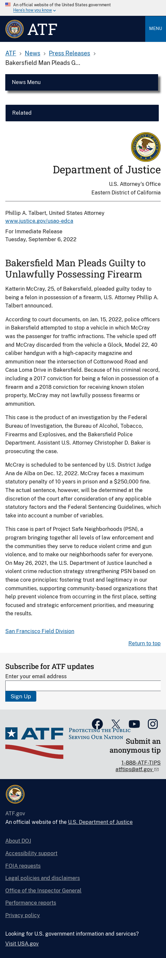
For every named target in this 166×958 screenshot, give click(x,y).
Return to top (144, 643)
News (32, 53)
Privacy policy (22, 915)
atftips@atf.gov (135, 769)
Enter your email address (36, 676)
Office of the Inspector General (43, 890)
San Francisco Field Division (39, 631)
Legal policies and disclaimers (42, 878)
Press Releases (69, 53)
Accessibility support (31, 853)
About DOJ (18, 841)
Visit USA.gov (22, 944)
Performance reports (30, 903)
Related (22, 113)
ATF (10, 53)
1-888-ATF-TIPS (141, 763)
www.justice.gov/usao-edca (39, 221)
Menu (155, 28)
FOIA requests (23, 866)
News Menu (26, 82)
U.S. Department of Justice (100, 822)
